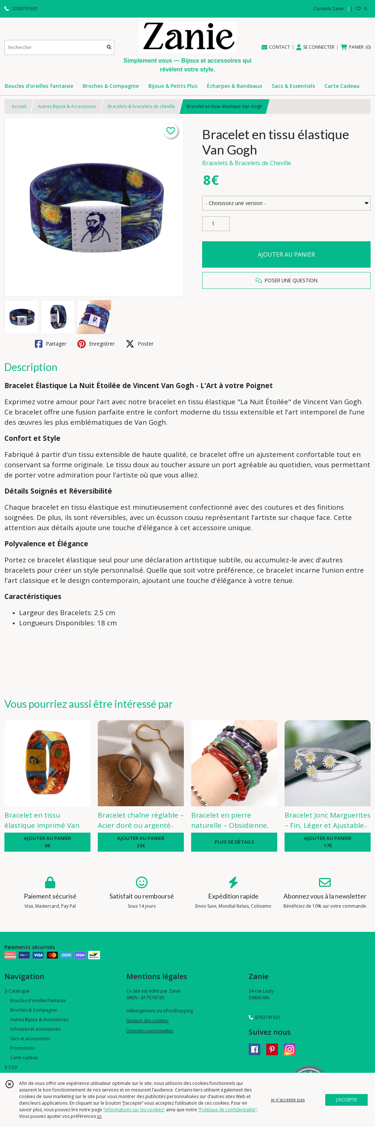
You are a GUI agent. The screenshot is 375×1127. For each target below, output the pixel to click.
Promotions (22, 1048)
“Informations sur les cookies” (134, 1109)
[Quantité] (216, 223)
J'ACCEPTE (346, 1100)
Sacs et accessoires (30, 1038)
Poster (139, 343)
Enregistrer (96, 343)
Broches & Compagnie (33, 1010)
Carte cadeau (24, 1058)
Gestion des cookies (147, 1021)
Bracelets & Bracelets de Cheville (246, 163)
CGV (10, 1067)
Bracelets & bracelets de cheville (141, 106)
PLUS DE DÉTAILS (234, 841)
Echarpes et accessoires (35, 1029)
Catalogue (17, 991)
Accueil (19, 106)
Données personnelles (149, 1031)
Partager (50, 343)
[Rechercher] (109, 47)
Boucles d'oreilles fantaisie (38, 1000)
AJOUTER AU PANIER (286, 254)
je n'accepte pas (288, 1100)
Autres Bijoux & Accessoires (67, 106)
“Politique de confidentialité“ (227, 1109)
